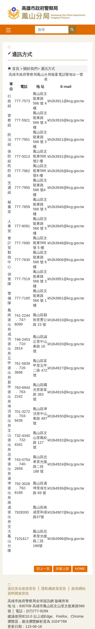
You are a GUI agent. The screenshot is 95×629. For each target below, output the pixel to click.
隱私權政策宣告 (53, 588)
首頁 (15, 69)
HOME (80, 569)
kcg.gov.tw (75, 320)
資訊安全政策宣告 (22, 588)
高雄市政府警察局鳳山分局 (47, 12)
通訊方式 (48, 69)
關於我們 (30, 69)
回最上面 (62, 569)
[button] (72, 29)
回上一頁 (43, 569)
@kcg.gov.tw (73, 101)
